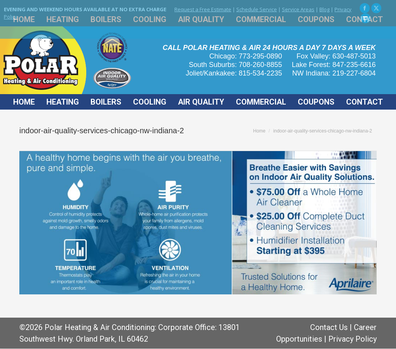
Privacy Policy (352, 339)
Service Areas (298, 9)
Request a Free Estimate (202, 9)
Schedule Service (256, 9)
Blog (324, 9)
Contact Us (329, 327)
